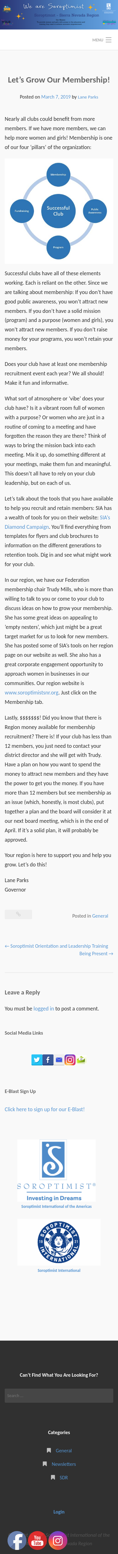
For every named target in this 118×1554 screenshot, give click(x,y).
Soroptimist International (59, 1270)
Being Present (96, 954)
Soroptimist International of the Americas (56, 1206)
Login (59, 1512)
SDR (64, 1478)
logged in (44, 1008)
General (100, 916)
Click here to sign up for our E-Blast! (45, 1109)
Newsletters (64, 1464)
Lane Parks (88, 97)
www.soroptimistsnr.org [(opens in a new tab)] (32, 692)
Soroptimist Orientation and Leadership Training (56, 946)
